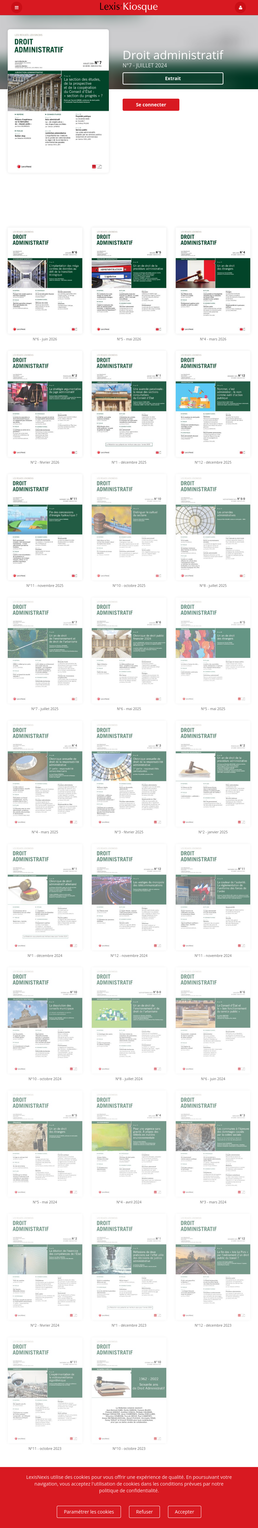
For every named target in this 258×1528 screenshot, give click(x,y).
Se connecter (151, 104)
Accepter (184, 1511)
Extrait (173, 78)
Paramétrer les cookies (89, 1511)
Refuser (144, 1511)
